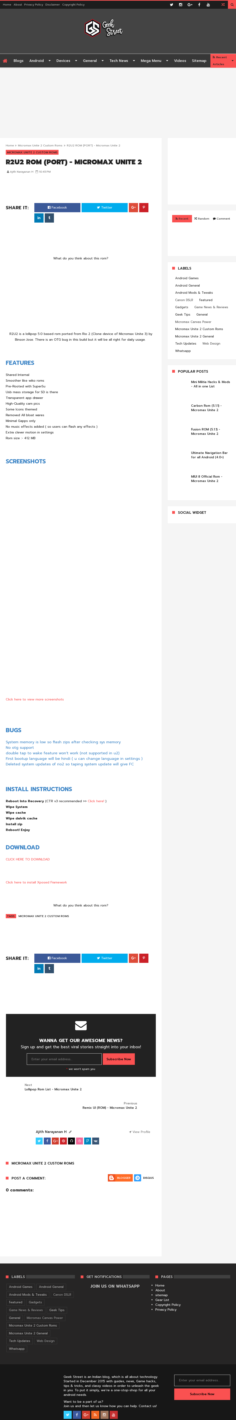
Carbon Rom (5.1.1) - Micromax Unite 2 (206, 408)
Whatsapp (183, 351)
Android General (187, 285)
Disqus (148, 1159)
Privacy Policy (33, 5)
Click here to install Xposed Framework (36, 882)
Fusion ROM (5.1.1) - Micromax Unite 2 (205, 431)
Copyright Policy (73, 5)
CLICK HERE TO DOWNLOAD (28, 859)
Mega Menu (151, 60)
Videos (180, 60)
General (90, 60)
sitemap (161, 1277)
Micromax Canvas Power (193, 322)
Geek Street (14, 1416)
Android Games (187, 278)
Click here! (96, 801)
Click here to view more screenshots (35, 699)
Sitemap (199, 60)
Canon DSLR (184, 300)
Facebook (57, 207)
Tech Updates (185, 343)
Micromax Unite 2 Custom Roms (40, 145)
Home (7, 5)
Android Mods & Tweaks (194, 292)
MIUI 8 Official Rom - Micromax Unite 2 (206, 478)
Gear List (162, 1281)
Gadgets (181, 307)
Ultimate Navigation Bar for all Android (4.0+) (209, 455)
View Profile (139, 1113)
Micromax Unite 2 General (194, 336)
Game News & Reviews (211, 307)
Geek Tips (182, 314)
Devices (63, 60)
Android (36, 60)
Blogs (19, 60)
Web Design (211, 343)
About (18, 5)
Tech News (118, 60)
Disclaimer (52, 5)
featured (205, 300)
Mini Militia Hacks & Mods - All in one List (210, 384)
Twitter (104, 207)
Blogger (123, 1159)
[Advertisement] (118, 100)
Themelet (223, 1416)
